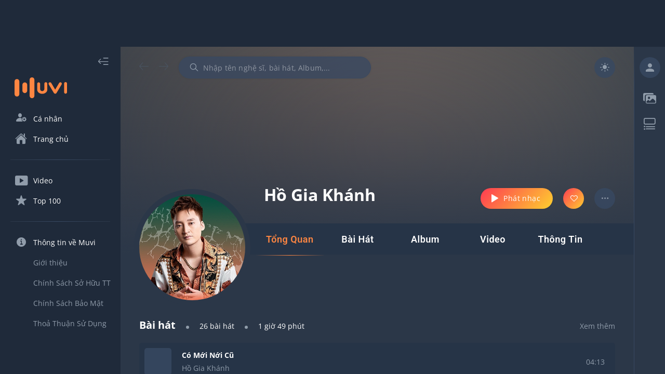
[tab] (290, 239)
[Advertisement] (332, 23)
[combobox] (275, 67)
